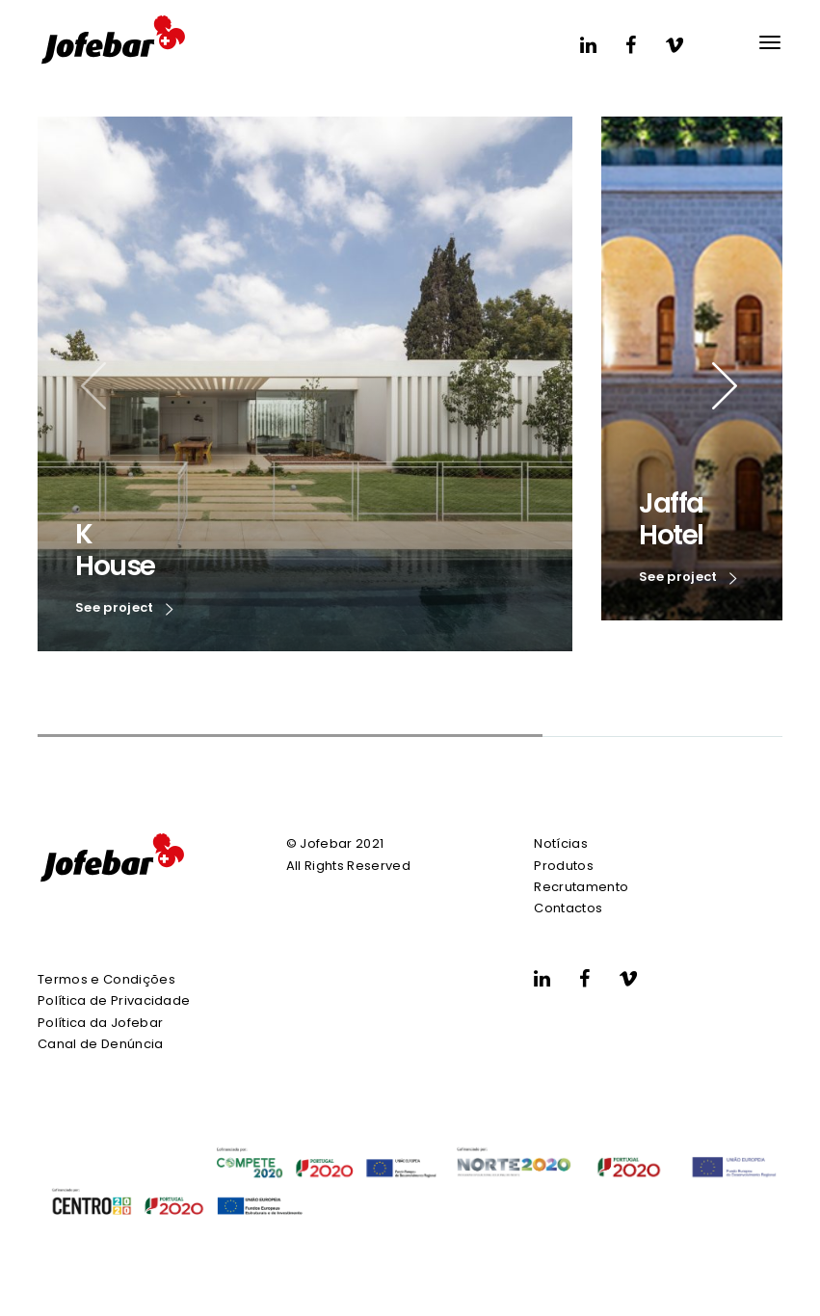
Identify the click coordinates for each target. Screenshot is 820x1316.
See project (124, 609)
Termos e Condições (106, 979)
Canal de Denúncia (101, 1044)
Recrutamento (581, 887)
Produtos (564, 865)
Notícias (561, 843)
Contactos (568, 908)
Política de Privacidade (114, 1000)
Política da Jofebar (100, 1022)
